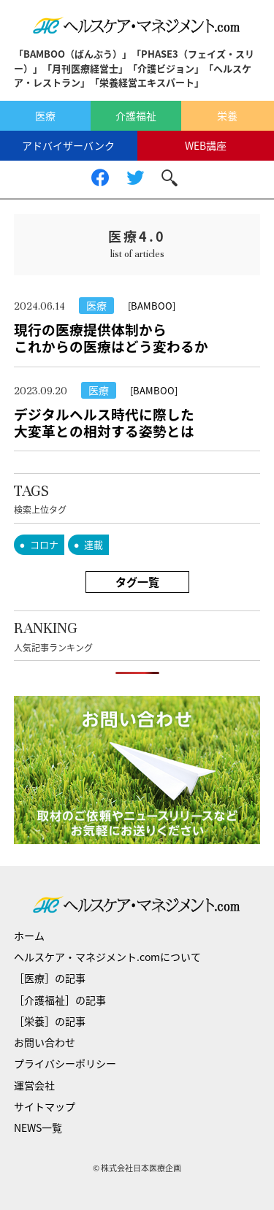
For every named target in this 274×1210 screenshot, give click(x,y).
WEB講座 (206, 145)
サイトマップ (44, 1106)
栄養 (227, 115)
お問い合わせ (44, 1042)
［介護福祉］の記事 (60, 999)
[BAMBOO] (151, 306)
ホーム (29, 935)
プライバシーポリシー (65, 1063)
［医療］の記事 (49, 977)
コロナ (44, 544)
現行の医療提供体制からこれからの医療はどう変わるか (111, 337)
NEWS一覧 (38, 1127)
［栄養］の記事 (49, 1021)
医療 (45, 115)
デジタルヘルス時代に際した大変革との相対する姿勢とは (104, 422)
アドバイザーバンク (68, 145)
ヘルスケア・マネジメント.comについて (107, 956)
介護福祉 (135, 115)
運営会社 (34, 1085)
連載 (93, 544)
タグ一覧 (137, 582)
